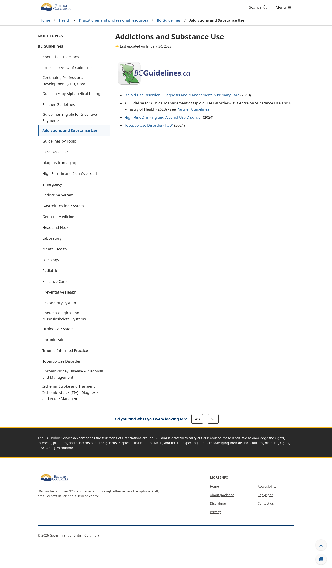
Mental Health (54, 249)
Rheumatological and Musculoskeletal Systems (64, 316)
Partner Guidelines (58, 104)
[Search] (258, 7)
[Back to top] (321, 544)
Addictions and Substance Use (69, 130)
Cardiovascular (55, 151)
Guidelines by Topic (59, 141)
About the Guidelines (60, 56)
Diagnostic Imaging (59, 162)
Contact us (266, 503)
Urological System (58, 328)
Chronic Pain (53, 339)
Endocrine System (57, 195)
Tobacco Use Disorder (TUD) (148, 125)
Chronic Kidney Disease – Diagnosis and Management (73, 374)
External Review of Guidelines (67, 67)
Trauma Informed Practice (65, 350)
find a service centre (83, 496)
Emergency (52, 184)
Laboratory (52, 238)
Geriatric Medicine (58, 216)
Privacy (215, 512)
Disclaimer (218, 503)
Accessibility (267, 486)
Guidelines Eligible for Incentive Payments (69, 117)
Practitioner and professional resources (113, 20)
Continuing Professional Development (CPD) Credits (66, 80)
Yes (197, 418)
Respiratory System (59, 302)
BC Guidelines (169, 20)
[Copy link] (321, 559)
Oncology (50, 259)
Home (45, 20)
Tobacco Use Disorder (61, 361)
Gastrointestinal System (63, 205)
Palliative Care (54, 281)
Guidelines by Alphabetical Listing (71, 93)
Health (64, 20)
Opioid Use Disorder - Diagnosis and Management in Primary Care (181, 95)
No (213, 418)
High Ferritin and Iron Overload (69, 173)
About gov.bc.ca (222, 495)
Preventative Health (59, 292)
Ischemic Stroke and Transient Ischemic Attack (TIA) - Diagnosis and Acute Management (70, 392)
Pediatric (50, 270)
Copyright (265, 495)
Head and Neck (55, 227)
